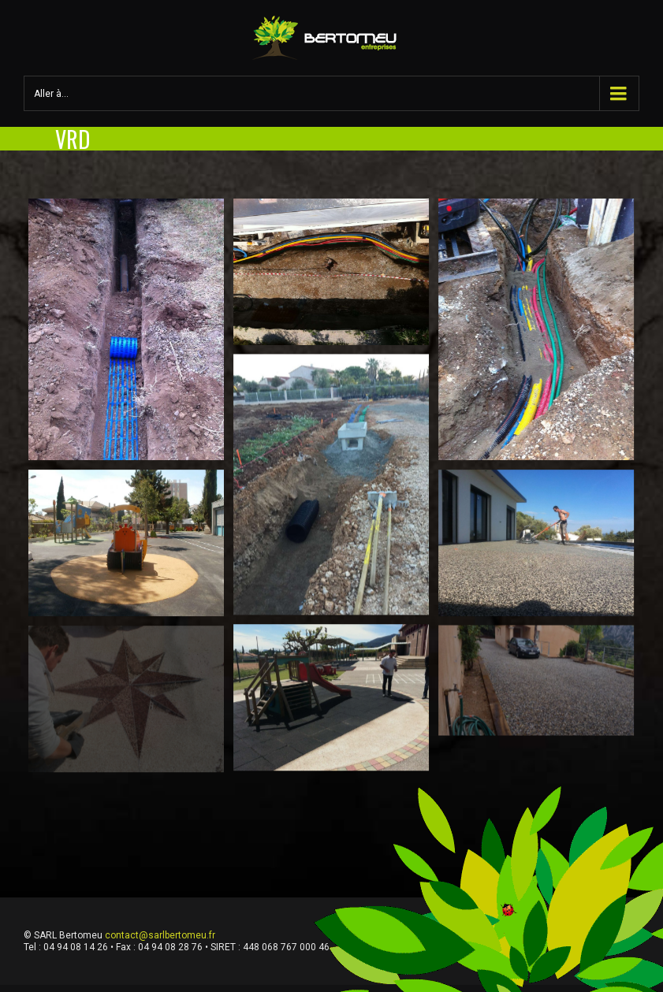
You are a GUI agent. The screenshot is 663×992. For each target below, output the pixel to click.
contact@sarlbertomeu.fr (160, 935)
